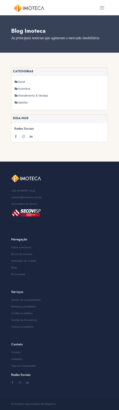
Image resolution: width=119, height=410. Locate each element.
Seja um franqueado (23, 365)
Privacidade (18, 274)
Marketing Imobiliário (23, 306)
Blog (14, 267)
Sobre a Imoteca (21, 247)
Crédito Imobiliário (22, 313)
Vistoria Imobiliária (22, 326)
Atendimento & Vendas (33, 95)
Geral (21, 81)
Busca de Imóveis (21, 254)
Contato (16, 352)
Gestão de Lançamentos (26, 299)
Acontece (24, 88)
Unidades (16, 359)
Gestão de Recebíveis (24, 320)
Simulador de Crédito (23, 260)
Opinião (23, 102)
